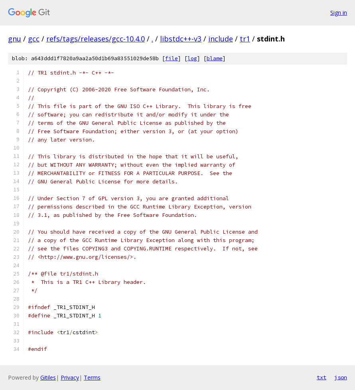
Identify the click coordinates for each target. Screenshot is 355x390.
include (220, 38)
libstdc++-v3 (180, 38)
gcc (33, 38)
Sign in (338, 12)
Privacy (70, 377)
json (340, 377)
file (171, 58)
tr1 (245, 38)
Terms (92, 377)
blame (215, 58)
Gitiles (48, 377)
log (192, 58)
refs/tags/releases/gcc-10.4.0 (95, 38)
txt (321, 377)
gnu (14, 38)
